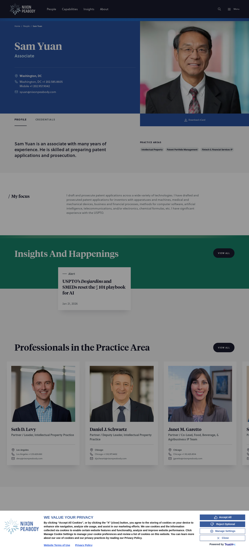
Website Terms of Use (57, 545)
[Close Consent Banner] (222, 538)
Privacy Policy (83, 545)
